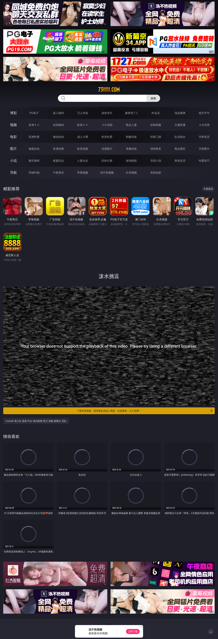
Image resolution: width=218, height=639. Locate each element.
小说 (13, 160)
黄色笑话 (180, 160)
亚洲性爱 (34, 137)
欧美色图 (82, 149)
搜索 (153, 98)
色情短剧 (155, 172)
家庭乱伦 (58, 160)
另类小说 (155, 160)
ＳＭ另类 (204, 125)
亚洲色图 (58, 149)
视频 (13, 124)
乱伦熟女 (180, 137)
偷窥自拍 (34, 149)
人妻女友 (82, 160)
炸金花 (156, 113)
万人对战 (82, 113)
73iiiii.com (109, 89)
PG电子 (33, 113)
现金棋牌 (180, 113)
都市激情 (34, 160)
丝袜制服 (155, 125)
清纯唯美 (155, 149)
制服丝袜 (131, 137)
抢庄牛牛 (204, 113)
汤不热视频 (107, 172)
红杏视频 (131, 172)
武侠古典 (107, 160)
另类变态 (204, 137)
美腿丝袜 (131, 149)
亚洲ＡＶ (34, 125)
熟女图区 (180, 149)
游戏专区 (107, 113)
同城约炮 (34, 172)
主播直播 (180, 125)
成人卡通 (82, 137)
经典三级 (155, 137)
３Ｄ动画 (107, 125)
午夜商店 (58, 172)
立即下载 (133, 631)
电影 (13, 136)
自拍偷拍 (58, 125)
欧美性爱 (107, 137)
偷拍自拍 (58, 137)
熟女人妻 (131, 125)
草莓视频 (82, 172)
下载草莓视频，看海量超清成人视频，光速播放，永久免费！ (145, 411)
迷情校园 (131, 160)
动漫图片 (107, 149)
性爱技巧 (204, 160)
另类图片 (204, 149)
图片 (13, 148)
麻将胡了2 (131, 113)
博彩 (13, 113)
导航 (13, 172)
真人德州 (58, 113)
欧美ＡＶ (82, 125)
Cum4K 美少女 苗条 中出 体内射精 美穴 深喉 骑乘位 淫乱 (36, 421)
